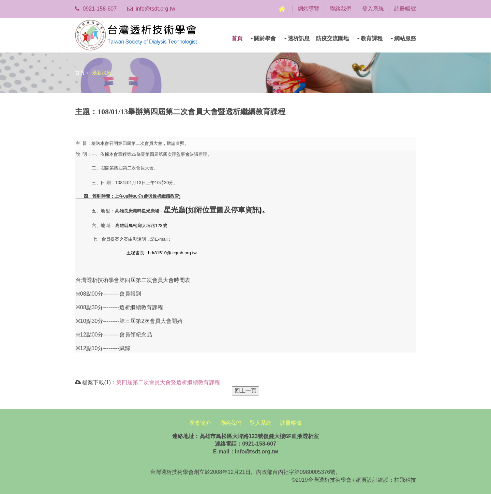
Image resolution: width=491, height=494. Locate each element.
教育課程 (372, 38)
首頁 (237, 38)
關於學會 (265, 38)
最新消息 (101, 72)
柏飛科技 (405, 480)
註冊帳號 (405, 9)
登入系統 (373, 9)
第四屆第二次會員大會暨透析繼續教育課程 (168, 382)
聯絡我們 (341, 9)
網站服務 (405, 38)
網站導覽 (308, 9)
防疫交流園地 (332, 38)
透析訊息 (299, 38)
